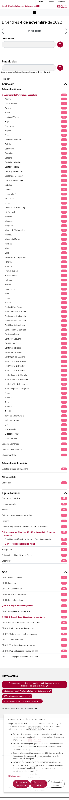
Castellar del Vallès (36, 162)
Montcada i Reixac (36, 239)
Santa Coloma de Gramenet (36, 379)
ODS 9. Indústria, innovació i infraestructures (34, 622)
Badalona (36, 112)
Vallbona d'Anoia (36, 420)
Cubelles (36, 185)
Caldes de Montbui (36, 139)
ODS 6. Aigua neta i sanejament (35, 605)
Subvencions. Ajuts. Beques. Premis (34, 555)
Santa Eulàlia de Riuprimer (36, 384)
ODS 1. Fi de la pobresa (34, 577)
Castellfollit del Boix (36, 166)
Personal (34, 521)
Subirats (36, 397)
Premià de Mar (36, 275)
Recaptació (34, 549)
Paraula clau (9, 61)
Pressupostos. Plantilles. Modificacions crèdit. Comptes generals (35, 534)
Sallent (36, 302)
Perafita (36, 261)
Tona (36, 402)
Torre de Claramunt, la (36, 415)
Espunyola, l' (36, 194)
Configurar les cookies (56, 783)
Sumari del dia (34, 31)
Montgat (36, 243)
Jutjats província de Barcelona (34, 469)
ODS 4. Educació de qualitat (34, 594)
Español (51, 2)
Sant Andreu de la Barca (36, 311)
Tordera (36, 406)
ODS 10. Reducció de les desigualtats (34, 628)
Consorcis (34, 482)
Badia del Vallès (36, 117)
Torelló (36, 411)
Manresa (36, 221)
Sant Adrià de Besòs (36, 307)
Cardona (36, 157)
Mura (36, 248)
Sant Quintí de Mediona (36, 356)
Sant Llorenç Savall (36, 343)
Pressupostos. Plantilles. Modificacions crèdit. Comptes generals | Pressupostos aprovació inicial (34, 684)
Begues (36, 130)
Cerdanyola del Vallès (36, 171)
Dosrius (36, 189)
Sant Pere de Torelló (36, 352)
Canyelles (36, 153)
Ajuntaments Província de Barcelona (35, 95)
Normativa (34, 509)
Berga (36, 135)
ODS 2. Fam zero (34, 583)
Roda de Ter (36, 289)
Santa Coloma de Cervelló (36, 375)
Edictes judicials (34, 504)
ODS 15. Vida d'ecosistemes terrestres (34, 645)
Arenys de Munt (36, 103)
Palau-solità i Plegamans (36, 257)
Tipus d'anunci (34, 493)
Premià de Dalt (36, 271)
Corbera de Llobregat (36, 175)
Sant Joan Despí (36, 334)
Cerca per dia (8, 38)
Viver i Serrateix (36, 438)
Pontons (36, 266)
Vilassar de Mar (36, 433)
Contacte (61, 2)
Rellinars (36, 280)
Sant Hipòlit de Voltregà (36, 325)
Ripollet (36, 284)
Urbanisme (34, 560)
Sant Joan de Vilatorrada (36, 329)
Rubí (36, 293)
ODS (34, 572)
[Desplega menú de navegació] (34, 12)
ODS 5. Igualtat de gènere (34, 600)
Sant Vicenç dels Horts (36, 370)
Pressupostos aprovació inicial (37, 543)
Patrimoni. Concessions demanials (34, 515)
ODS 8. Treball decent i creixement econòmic (35, 617)
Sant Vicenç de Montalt (36, 366)
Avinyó (36, 108)
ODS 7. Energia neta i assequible (34, 611)
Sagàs (36, 298)
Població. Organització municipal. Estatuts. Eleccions (34, 526)
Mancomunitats (34, 455)
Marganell (36, 225)
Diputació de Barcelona (34, 449)
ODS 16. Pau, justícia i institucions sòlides (34, 651)
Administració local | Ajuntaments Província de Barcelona (27, 691)
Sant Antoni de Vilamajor (36, 316)
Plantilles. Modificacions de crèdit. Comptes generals (36, 539)
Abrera (36, 99)
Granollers (36, 198)
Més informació (14, 776)
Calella (36, 144)
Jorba (36, 203)
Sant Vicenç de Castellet (36, 361)
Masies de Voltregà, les (36, 230)
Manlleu (36, 216)
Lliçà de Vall (36, 212)
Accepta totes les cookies (21, 783)
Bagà (36, 121)
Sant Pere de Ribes (36, 347)
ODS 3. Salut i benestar (34, 588)
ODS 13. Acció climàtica (34, 639)
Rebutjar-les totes (38, 783)
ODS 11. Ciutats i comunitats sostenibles (34, 634)
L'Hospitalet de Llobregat (36, 207)
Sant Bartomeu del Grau (36, 320)
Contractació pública (34, 498)
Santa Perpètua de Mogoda (36, 388)
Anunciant (34, 84)
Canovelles (36, 148)
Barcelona (36, 126)
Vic (36, 424)
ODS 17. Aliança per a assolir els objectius (34, 656)
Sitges (36, 393)
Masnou (36, 234)
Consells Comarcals (34, 443)
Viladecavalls (36, 429)
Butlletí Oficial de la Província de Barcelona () (21, 6)
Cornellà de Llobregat (36, 180)
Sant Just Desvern (36, 338)
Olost (36, 252)
